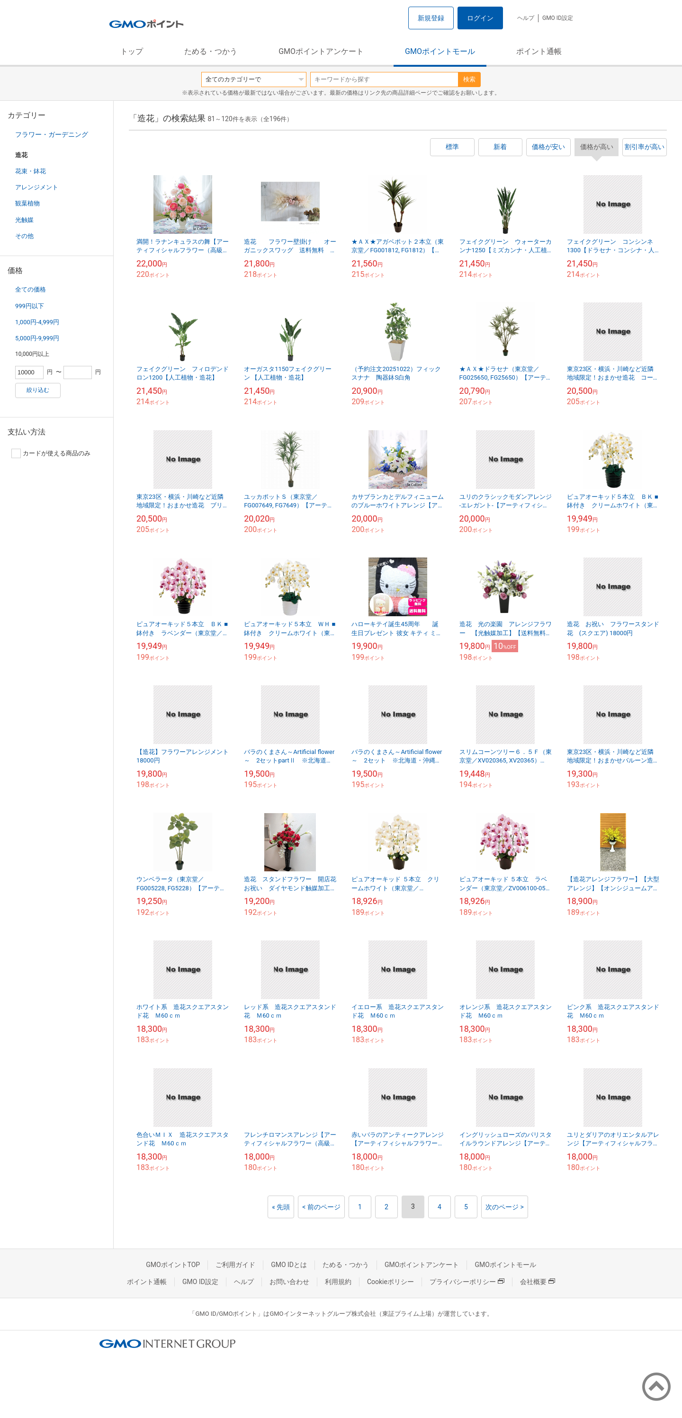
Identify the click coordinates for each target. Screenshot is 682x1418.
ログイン (480, 18)
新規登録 (431, 18)
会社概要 (537, 1281)
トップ (131, 51)
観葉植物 (27, 203)
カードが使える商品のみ (50, 453)
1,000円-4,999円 (37, 322)
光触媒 (24, 219)
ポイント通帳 (539, 51)
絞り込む (38, 390)
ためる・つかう (210, 51)
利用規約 (338, 1281)
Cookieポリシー (390, 1281)
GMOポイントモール (440, 51)
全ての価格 (30, 289)
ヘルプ (525, 18)
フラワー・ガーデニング (51, 134)
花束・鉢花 (30, 171)
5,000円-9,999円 (37, 338)
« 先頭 (281, 1207)
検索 (469, 79)
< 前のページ (321, 1207)
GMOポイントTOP (173, 1264)
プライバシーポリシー (467, 1281)
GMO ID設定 (557, 18)
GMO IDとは (289, 1264)
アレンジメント (36, 187)
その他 (24, 235)
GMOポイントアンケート (321, 51)
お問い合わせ (289, 1281)
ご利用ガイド (235, 1264)
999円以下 (29, 306)
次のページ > (504, 1207)
